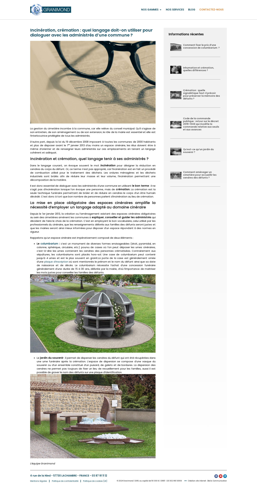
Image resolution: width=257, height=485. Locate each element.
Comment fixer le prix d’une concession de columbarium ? (201, 46)
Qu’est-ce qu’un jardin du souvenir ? (198, 151)
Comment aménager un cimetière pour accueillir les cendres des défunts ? (200, 174)
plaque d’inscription (56, 261)
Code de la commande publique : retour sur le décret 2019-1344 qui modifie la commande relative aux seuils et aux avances (201, 124)
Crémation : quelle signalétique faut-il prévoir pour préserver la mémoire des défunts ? (201, 94)
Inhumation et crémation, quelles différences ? (198, 69)
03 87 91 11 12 (99, 475)
